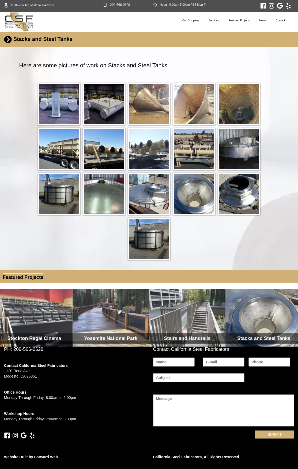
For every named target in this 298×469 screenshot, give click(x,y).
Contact (280, 20)
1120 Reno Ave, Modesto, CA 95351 (32, 5)
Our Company (190, 20)
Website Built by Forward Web (31, 457)
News (262, 20)
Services (214, 20)
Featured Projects (239, 20)
